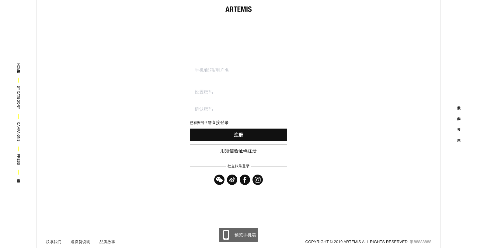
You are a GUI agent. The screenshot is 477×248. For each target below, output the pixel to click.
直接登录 (220, 122)
